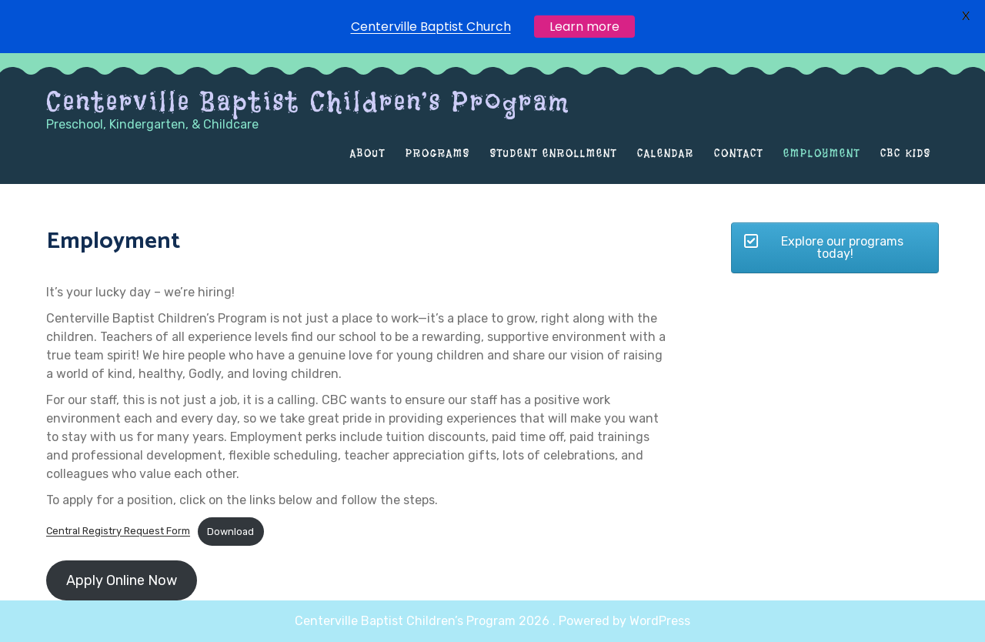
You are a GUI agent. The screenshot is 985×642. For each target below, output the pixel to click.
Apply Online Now (121, 580)
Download (230, 531)
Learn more (584, 25)
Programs (438, 153)
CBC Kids (905, 153)
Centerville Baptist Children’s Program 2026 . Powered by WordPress (492, 621)
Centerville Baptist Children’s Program (308, 101)
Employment (821, 153)
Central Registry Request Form (118, 531)
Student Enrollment (553, 153)
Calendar (665, 153)
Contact (738, 153)
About (368, 153)
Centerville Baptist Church (431, 25)
